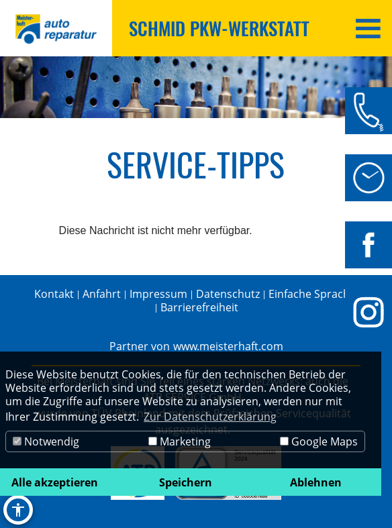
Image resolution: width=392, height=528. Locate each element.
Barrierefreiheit (199, 307)
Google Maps (319, 441)
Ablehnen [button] (316, 482)
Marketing (179, 441)
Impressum (158, 294)
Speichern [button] (185, 482)
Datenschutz (228, 294)
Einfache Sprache (312, 294)
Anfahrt (102, 294)
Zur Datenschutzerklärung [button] (210, 416)
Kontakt (54, 294)
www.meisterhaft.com (228, 346)
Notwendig (46, 441)
